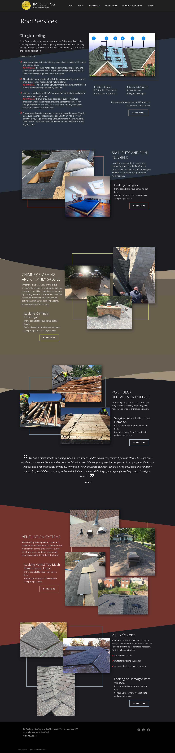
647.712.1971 (30, 735)
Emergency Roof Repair (132, 6)
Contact (150, 6)
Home (70, 6)
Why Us (81, 6)
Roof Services (94, 6)
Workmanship (111, 6)
